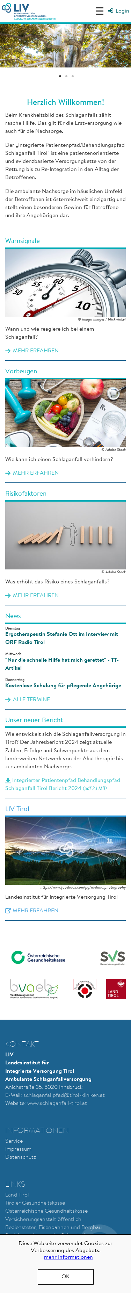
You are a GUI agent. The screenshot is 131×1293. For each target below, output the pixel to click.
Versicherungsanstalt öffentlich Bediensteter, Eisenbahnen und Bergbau (53, 1223)
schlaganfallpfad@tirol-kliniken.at (64, 1095)
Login (122, 11)
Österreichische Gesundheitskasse (46, 1211)
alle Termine (31, 700)
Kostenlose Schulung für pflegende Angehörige (63, 686)
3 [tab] (72, 76)
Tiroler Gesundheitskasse (35, 1203)
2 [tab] (66, 76)
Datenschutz (20, 1157)
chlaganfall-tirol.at (64, 1103)
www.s (34, 1103)
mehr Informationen (68, 1257)
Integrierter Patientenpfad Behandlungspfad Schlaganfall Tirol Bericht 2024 (65, 758)
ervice (15, 1141)
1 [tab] (60, 76)
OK (65, 1277)
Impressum (18, 1149)
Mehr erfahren (65, 299)
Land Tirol (17, 1195)
